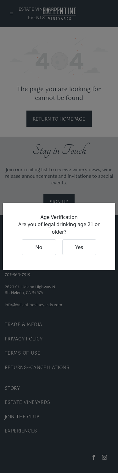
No (38, 247)
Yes (79, 247)
